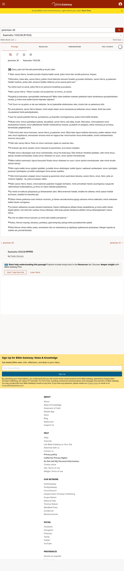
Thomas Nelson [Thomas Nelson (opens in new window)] (51, 504)
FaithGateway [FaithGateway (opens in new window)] (50, 484)
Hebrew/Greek (32, 46)
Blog (46, 418)
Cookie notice (50, 464)
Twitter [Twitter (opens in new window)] (47, 540)
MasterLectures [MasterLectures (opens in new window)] (51, 514)
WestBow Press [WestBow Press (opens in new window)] (51, 507)
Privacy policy (50, 454)
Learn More (35, 272)
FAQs (46, 437)
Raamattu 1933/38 (16, 251)
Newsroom (49, 421)
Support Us (49, 425)
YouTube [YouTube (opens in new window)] (48, 543)
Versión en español (52, 556)
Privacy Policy (93, 383)
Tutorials (48, 441)
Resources (17, 46)
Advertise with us (51, 447)
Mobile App (49, 411)
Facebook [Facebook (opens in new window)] (48, 526)
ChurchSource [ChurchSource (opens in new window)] (50, 490)
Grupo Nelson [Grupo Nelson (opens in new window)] (50, 497)
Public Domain (17, 256)
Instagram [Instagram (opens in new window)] (48, 530)
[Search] (119, 30)
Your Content (48, 46)
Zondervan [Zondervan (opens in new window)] (49, 510)
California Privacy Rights (55, 458)
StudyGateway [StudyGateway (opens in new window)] (50, 487)
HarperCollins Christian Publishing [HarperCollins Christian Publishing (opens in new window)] (59, 494)
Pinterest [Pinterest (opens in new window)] (48, 533)
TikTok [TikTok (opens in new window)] (47, 537)
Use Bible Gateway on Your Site (58, 444)
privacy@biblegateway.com (12, 385)
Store (46, 415)
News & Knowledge (52, 405)
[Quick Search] (58, 30)
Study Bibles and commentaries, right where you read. (61, 10)
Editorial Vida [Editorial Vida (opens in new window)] (50, 500)
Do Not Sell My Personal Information (61, 461)
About (46, 401)
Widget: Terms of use (53, 471)
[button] (120, 4)
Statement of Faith (52, 408)
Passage (6, 46)
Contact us (49, 451)
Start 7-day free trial (15, 272)
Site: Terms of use (52, 468)
